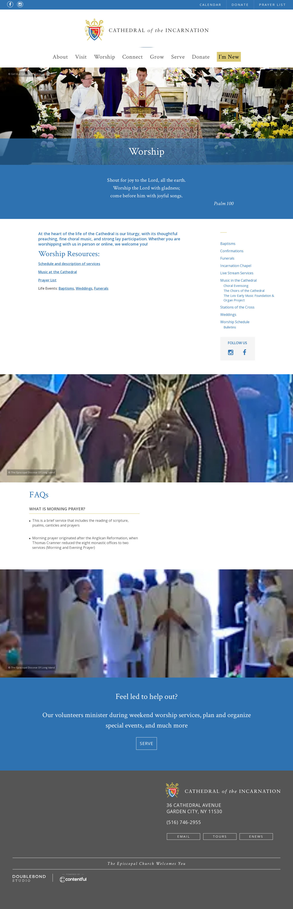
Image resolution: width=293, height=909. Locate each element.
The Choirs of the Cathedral (244, 290)
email (183, 836)
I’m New (229, 57)
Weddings (228, 314)
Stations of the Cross (237, 307)
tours (220, 836)
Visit (81, 57)
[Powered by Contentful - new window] (73, 876)
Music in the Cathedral (238, 280)
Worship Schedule (235, 322)
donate (240, 4)
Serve (178, 57)
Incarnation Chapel (235, 265)
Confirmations (231, 251)
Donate (201, 57)
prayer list (272, 4)
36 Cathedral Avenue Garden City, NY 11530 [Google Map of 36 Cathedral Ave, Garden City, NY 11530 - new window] (194, 808)
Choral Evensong (236, 285)
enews (256, 836)
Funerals (227, 258)
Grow (157, 57)
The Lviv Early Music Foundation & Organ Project (249, 297)
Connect (132, 57)
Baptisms (227, 243)
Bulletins (230, 327)
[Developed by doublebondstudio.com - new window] (29, 877)
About (60, 57)
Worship (104, 57)
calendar (210, 4)
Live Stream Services (236, 273)
